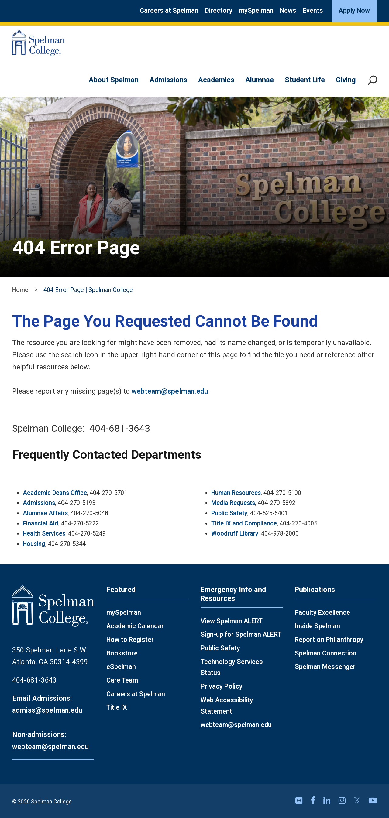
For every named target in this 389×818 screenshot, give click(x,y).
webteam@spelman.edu (170, 391)
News (288, 10)
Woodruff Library (234, 533)
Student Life (305, 80)
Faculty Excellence (322, 612)
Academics (216, 80)
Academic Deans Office (55, 492)
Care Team (122, 680)
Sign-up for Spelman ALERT (241, 634)
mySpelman (256, 10)
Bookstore (122, 653)
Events (313, 10)
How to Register (130, 639)
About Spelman (114, 80)
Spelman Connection (325, 653)
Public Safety (229, 513)
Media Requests (233, 502)
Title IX (116, 707)
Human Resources (236, 492)
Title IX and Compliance (244, 523)
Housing (34, 543)
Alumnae (259, 80)
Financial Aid (40, 523)
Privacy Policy (222, 686)
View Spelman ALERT (232, 621)
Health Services (44, 533)
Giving (346, 80)
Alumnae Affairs (45, 513)
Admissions (168, 80)
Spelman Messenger (325, 666)
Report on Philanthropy (329, 639)
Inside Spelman (317, 626)
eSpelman (121, 666)
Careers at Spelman (169, 10)
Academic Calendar (135, 626)
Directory (218, 10)
